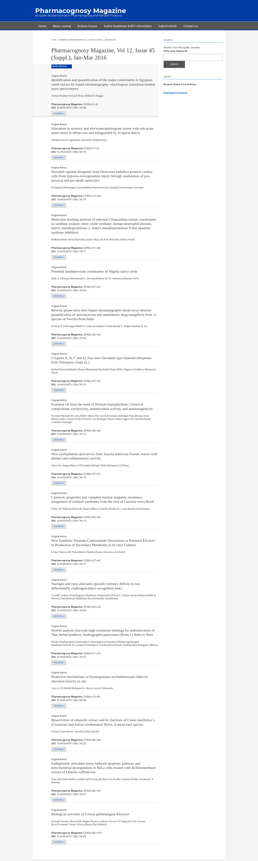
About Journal (62, 26)
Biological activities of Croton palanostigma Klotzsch (90, 815)
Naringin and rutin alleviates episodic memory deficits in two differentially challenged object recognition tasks (95, 586)
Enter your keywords (176, 51)
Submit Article (167, 26)
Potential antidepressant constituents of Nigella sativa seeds (94, 271)
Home (42, 26)
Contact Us (190, 26)
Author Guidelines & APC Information (128, 26)
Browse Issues (87, 26)
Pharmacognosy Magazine (80, 11)
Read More (60, 113)
